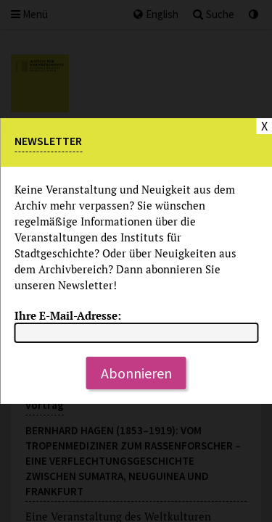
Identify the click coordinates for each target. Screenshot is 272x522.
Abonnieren (136, 373)
